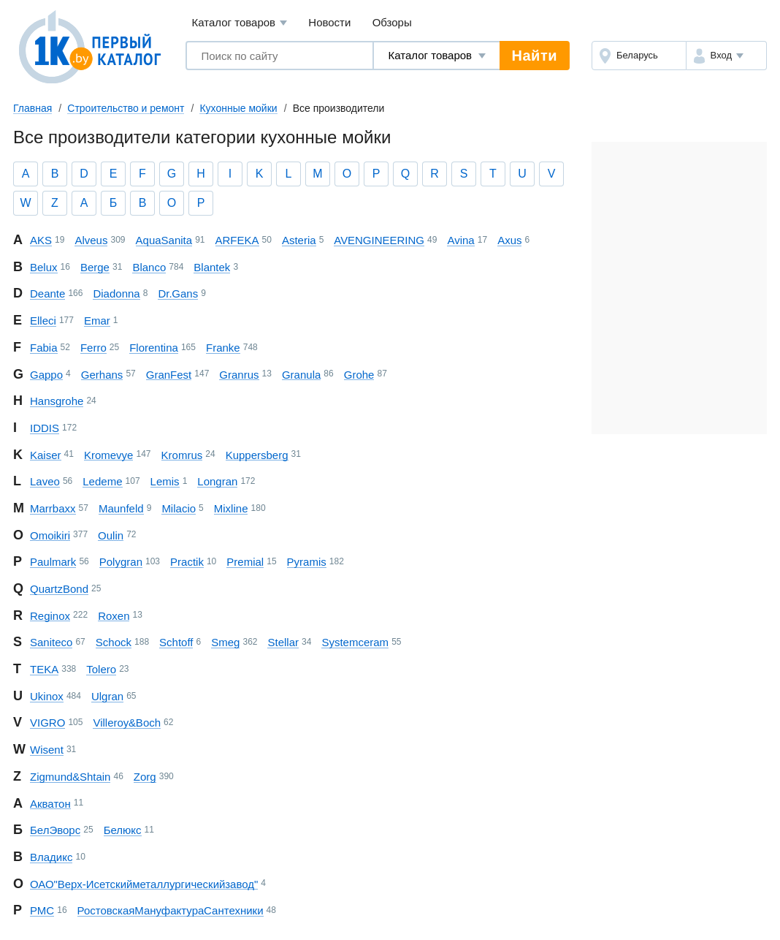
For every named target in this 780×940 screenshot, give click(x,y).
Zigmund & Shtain (70, 776)
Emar (97, 320)
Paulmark (53, 562)
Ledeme (102, 481)
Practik (187, 562)
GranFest (169, 374)
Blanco (149, 267)
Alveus (90, 240)
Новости (329, 22)
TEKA (44, 669)
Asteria (299, 240)
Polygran (120, 562)
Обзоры (392, 22)
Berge (95, 267)
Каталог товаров (240, 23)
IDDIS (44, 428)
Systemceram (355, 642)
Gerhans (102, 374)
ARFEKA (237, 240)
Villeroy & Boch (127, 722)
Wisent (47, 749)
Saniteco (51, 642)
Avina (460, 240)
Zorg (145, 776)
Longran (217, 481)
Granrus (239, 374)
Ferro (93, 347)
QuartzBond (59, 589)
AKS (41, 240)
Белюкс (123, 830)
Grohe (359, 374)
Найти (534, 56)
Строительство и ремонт (125, 108)
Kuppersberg (257, 455)
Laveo (45, 481)
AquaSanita (164, 240)
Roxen (113, 616)
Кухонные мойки (238, 108)
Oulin (110, 535)
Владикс (51, 857)
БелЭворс (55, 830)
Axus (509, 240)
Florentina (153, 347)
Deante (47, 293)
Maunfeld (121, 508)
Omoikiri (50, 535)
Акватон (50, 803)
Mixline (231, 508)
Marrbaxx (53, 508)
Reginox (50, 616)
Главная (32, 108)
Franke (223, 347)
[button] (726, 55)
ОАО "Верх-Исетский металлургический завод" (144, 884)
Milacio (178, 508)
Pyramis (306, 562)
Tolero (101, 669)
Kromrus (182, 455)
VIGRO (47, 722)
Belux (44, 267)
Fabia (44, 347)
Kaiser (45, 455)
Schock (113, 642)
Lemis (165, 481)
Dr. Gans (178, 293)
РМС (42, 910)
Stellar (283, 642)
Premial (245, 562)
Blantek (212, 267)
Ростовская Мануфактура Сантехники (170, 910)
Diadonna (116, 293)
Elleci (43, 320)
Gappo (46, 374)
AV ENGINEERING (379, 240)
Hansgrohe (56, 401)
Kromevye (109, 455)
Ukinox (47, 696)
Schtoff (176, 642)
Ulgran (107, 696)
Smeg (225, 642)
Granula (301, 374)
